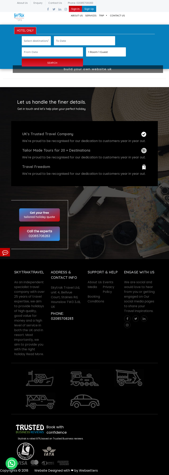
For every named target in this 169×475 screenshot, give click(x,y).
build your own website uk (88, 69)
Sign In (75, 9)
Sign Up (89, 9)
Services (91, 15)
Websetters (88, 470)
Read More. (35, 354)
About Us (22, 3)
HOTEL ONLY (25, 30)
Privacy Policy (108, 289)
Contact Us (55, 3)
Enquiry (38, 3)
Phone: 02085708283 (80, 3)
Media (92, 287)
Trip (103, 15)
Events (108, 282)
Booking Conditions (96, 299)
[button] (12, 463)
